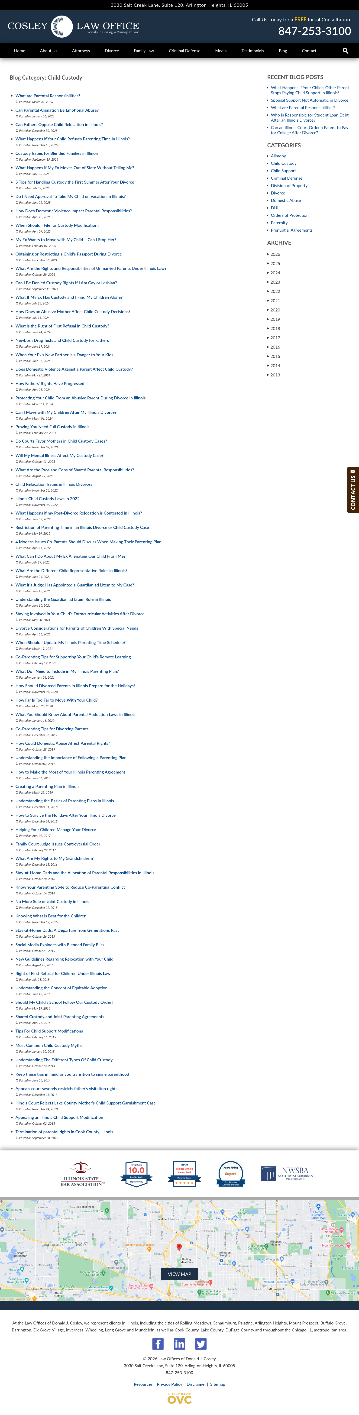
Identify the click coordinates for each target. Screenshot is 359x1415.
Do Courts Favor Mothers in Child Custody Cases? (61, 441)
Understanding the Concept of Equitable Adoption (62, 987)
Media (220, 50)
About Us (48, 50)
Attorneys (81, 50)
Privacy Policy (169, 1384)
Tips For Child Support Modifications (49, 1030)
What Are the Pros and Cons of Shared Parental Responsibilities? (75, 469)
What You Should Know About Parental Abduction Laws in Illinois (76, 714)
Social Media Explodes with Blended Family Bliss (60, 944)
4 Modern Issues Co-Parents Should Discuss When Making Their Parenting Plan (89, 541)
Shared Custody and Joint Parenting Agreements (60, 1016)
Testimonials (253, 50)
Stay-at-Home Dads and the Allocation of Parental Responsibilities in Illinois (85, 872)
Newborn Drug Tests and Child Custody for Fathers (62, 340)
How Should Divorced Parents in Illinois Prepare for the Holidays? (76, 685)
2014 (273, 365)
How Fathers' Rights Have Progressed (50, 383)
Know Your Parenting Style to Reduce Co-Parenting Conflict (70, 887)
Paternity (279, 222)
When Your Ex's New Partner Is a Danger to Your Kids (64, 354)
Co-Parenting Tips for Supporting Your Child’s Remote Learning (73, 656)
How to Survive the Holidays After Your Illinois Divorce (66, 815)
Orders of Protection (290, 215)
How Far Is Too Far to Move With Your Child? (57, 700)
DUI (274, 207)
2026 (273, 254)
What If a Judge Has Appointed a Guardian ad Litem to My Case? (75, 584)
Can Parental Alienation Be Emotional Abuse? (57, 110)
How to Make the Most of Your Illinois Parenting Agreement (70, 771)
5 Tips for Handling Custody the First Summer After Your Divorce (75, 182)
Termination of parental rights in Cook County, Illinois (64, 1131)
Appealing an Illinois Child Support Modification (59, 1117)
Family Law (144, 50)
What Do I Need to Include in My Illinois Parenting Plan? (67, 671)
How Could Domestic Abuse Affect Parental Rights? (63, 743)
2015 (273, 356)
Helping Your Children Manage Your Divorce (56, 829)
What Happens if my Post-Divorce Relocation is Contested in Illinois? (79, 512)
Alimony (278, 155)
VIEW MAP (179, 1274)
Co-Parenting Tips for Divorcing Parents (52, 728)
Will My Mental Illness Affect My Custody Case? (60, 455)
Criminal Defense (185, 50)
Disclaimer (196, 1384)
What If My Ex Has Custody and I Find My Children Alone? (69, 297)
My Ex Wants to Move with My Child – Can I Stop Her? (66, 239)
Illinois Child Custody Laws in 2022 (48, 498)
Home (19, 50)
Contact (309, 50)
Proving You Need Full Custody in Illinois (53, 426)
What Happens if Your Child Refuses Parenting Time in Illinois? (73, 138)
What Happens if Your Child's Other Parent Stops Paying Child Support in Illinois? (310, 90)
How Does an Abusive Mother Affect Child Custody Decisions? (73, 311)
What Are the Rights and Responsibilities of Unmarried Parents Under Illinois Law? (91, 268)
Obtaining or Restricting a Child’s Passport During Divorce (69, 253)
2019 (273, 319)
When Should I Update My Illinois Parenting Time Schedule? (71, 642)
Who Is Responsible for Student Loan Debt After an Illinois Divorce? (310, 117)
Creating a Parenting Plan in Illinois (48, 786)
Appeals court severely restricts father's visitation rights (67, 1088)
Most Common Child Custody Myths (49, 1045)
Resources (143, 1384)
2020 (273, 309)
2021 (273, 300)
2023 (273, 281)
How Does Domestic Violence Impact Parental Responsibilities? (74, 210)
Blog (283, 50)
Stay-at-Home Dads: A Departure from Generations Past (67, 930)
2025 (273, 263)
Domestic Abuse (286, 200)
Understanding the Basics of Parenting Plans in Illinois (65, 800)
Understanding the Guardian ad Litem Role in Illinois (63, 599)
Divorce (112, 50)
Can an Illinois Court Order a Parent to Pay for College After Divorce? (309, 130)
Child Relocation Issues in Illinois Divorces (54, 484)
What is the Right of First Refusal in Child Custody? (63, 325)
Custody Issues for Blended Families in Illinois (57, 153)
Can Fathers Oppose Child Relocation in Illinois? (59, 124)
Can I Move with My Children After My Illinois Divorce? (66, 412)
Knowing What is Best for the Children (51, 915)
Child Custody (284, 163)
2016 (273, 346)
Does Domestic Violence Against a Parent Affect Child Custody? (74, 369)
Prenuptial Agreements (292, 230)
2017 (273, 337)
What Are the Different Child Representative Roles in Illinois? (72, 570)
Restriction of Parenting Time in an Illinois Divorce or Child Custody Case (82, 527)
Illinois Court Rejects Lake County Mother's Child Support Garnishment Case (86, 1102)
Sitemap (217, 1384)
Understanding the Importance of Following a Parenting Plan (71, 757)
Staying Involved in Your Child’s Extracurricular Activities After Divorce (80, 613)
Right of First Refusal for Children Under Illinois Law (63, 973)
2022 (273, 291)
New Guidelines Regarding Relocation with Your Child (65, 959)
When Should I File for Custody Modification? (57, 225)
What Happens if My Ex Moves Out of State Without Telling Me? (75, 167)
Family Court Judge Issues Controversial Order (58, 843)
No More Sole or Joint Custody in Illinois (52, 901)
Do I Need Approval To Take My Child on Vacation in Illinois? (71, 196)
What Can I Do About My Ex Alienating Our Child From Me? (71, 556)
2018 (273, 328)
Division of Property (289, 185)
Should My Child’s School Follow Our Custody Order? (64, 1002)
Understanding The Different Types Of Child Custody (64, 1059)
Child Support (283, 170)
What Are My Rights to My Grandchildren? (55, 858)
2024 (273, 272)
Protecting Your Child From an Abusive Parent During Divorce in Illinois (81, 397)
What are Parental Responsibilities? (48, 95)
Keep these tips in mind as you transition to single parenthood (72, 1074)
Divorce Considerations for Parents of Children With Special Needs (77, 628)
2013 (273, 374)
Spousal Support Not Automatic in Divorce (310, 100)
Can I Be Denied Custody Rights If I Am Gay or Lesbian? (66, 282)
